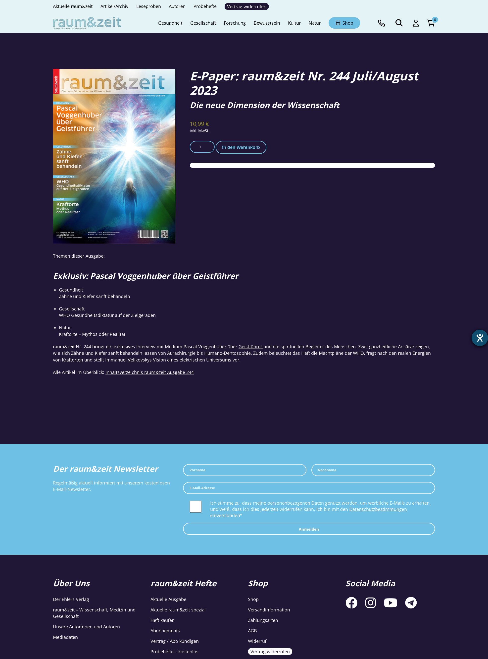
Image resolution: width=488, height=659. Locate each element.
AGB (252, 631)
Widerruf (257, 641)
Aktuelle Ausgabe (168, 599)
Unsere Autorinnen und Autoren (86, 627)
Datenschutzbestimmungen (378, 509)
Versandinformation (269, 610)
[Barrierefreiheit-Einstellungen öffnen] (480, 338)
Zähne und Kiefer (89, 353)
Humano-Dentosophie (227, 353)
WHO (358, 353)
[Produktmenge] (202, 147)
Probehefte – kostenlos (174, 652)
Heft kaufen (162, 620)
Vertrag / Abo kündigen (174, 641)
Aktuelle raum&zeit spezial (178, 610)
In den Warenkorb (241, 147)
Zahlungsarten (263, 620)
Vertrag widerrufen (270, 652)
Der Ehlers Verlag (71, 599)
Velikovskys (140, 360)
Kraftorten (72, 360)
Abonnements (165, 631)
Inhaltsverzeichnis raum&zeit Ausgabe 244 (149, 372)
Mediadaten (65, 637)
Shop (253, 599)
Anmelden (309, 529)
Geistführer (251, 347)
